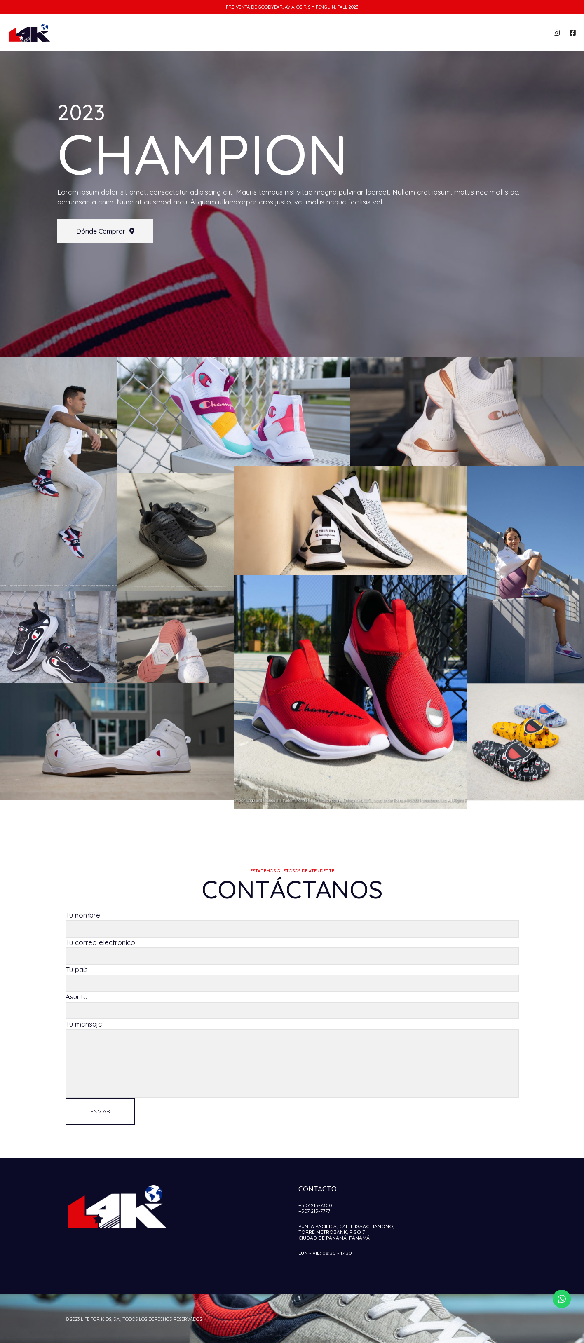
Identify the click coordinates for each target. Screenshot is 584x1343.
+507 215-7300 (315, 1205)
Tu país (292, 978)
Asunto (292, 1005)
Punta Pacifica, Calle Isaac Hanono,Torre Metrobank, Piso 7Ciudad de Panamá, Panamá (346, 1232)
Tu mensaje (292, 1059)
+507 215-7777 (314, 1211)
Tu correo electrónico (292, 951)
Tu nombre (292, 924)
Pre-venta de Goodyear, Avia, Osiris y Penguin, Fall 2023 (292, 7)
